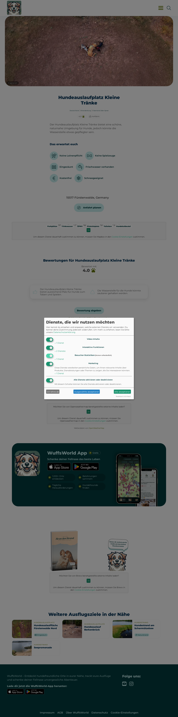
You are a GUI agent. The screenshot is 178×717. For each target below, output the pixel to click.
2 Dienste (60, 351)
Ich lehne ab (53, 391)
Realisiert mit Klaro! (123, 396)
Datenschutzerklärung (64, 332)
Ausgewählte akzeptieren (86, 391)
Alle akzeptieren (122, 391)
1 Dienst (59, 343)
